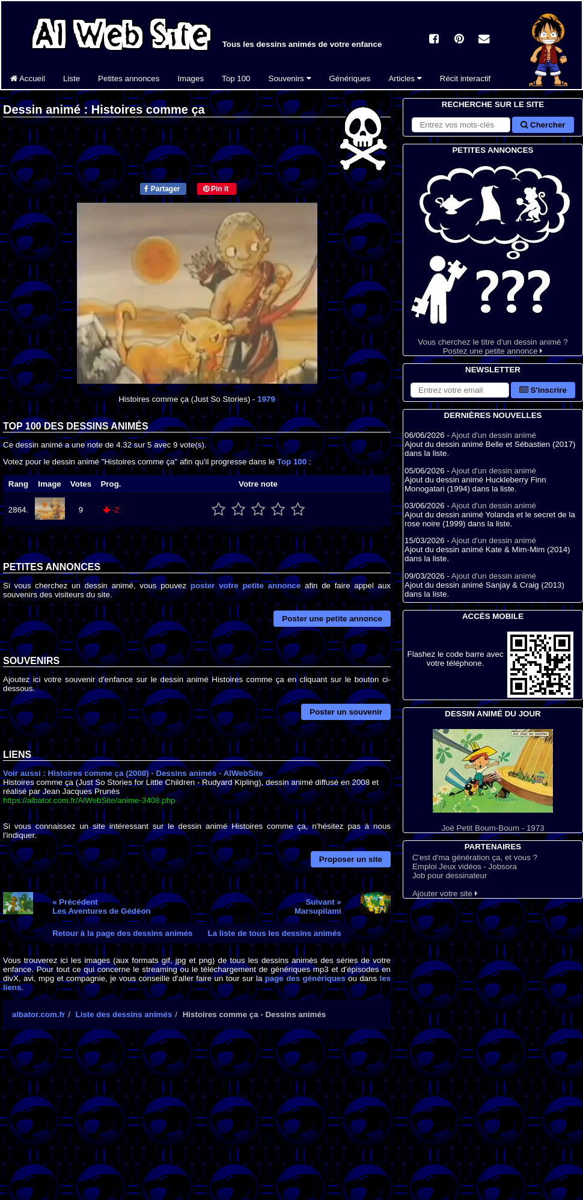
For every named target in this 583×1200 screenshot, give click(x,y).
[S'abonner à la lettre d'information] (460, 390)
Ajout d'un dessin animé (493, 435)
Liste (71, 78)
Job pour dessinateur (449, 875)
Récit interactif (465, 78)
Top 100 (236, 78)
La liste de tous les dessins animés (274, 933)
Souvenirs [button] (290, 78)
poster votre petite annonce (246, 585)
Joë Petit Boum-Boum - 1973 (492, 780)
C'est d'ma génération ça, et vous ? (474, 857)
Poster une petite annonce (332, 618)
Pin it (216, 189)
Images (190, 78)
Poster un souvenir (346, 711)
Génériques (350, 78)
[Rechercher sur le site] (461, 124)
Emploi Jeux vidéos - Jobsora (464, 866)
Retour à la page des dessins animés (122, 933)
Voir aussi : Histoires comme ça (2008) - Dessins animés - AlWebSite (133, 773)
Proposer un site (350, 859)
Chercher (542, 124)
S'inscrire (543, 390)
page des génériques (305, 978)
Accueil (27, 78)
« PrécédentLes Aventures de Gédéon (101, 906)
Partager (162, 189)
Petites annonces (128, 78)
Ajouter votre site (445, 893)
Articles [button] (404, 78)
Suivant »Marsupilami (318, 906)
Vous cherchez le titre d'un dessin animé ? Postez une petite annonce (492, 255)
